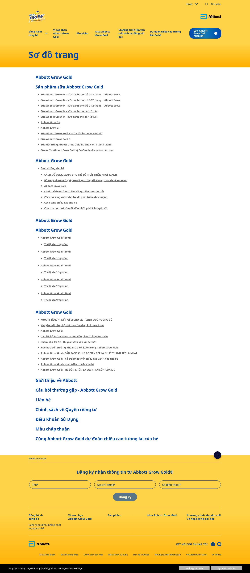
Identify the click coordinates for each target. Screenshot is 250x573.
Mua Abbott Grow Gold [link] (102, 33)
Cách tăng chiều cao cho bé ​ (61, 202)
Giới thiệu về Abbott (56, 380)
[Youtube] (219, 545)
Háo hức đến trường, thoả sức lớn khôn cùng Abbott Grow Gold (80, 347)
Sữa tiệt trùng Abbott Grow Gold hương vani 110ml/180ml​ (76, 144)
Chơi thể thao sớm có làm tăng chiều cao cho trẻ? (74, 191)
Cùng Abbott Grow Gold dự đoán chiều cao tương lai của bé (97, 438)
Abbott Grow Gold (54, 77)
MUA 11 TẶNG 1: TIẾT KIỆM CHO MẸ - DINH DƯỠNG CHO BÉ (76, 319)
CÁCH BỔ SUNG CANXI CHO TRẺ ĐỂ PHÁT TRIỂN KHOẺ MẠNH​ (80, 174)
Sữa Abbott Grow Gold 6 (55, 139)
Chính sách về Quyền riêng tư (66, 409)
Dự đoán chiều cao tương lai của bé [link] (165, 33)
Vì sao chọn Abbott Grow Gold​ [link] (61, 33)
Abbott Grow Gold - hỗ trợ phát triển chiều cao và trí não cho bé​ (79, 358)
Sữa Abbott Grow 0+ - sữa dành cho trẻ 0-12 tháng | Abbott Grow (80, 94)
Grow (192, 4)
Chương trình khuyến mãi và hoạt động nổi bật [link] (132, 33)
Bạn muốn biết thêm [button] (227, 568)
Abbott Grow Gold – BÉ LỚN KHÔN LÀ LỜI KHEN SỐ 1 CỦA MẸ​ (78, 369)
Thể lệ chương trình (56, 244)
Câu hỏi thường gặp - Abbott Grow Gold (76, 390)
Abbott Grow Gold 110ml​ (56, 237)
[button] (206, 4)
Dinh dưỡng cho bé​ (52, 168)
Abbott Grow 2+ (50, 122)
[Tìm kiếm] (212, 4)
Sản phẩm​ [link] (82, 33)
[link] (37, 458)
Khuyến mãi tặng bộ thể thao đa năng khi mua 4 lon (72, 325)
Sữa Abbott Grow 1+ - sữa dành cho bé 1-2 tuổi (69, 111)
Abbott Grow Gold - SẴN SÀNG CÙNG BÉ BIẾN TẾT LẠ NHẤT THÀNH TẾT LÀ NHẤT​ (89, 353)
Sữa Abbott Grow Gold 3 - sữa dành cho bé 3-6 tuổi (71, 133)
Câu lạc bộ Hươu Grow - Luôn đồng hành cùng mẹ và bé (74, 336)
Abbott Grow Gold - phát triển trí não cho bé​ (67, 364)
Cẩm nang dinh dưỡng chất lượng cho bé (45, 526)
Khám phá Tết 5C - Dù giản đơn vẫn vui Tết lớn (68, 342)
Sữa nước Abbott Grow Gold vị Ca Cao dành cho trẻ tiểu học (77, 150)
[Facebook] (213, 545)
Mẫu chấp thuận (53, 429)
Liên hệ (43, 400)
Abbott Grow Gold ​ (54, 160)
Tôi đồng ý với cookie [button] (194, 568)
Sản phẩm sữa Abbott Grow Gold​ (69, 87)
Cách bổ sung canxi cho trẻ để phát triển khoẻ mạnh (75, 197)
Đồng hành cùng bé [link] (35, 33)
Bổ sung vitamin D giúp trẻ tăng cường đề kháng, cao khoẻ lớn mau (85, 180)
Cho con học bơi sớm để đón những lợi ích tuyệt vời (75, 208)
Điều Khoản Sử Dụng (57, 419)
